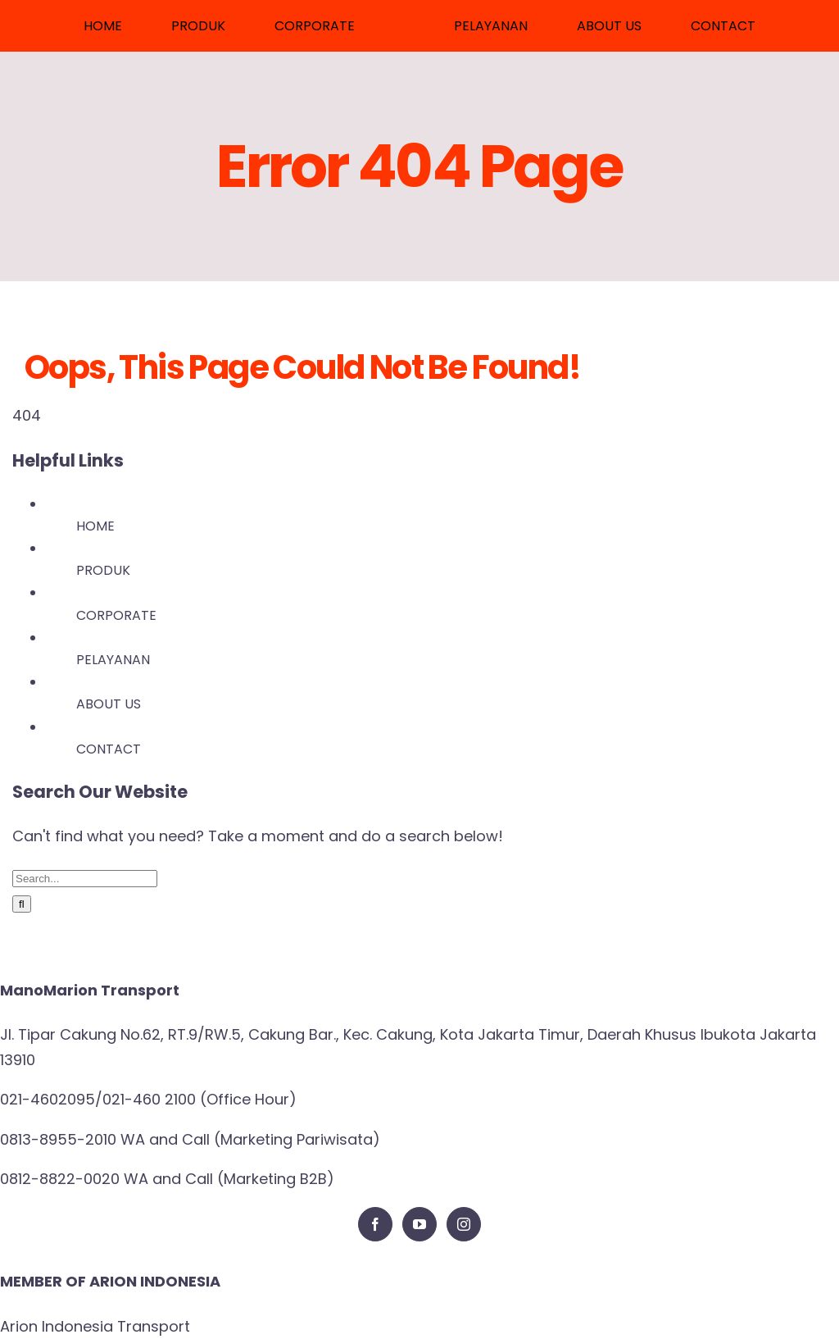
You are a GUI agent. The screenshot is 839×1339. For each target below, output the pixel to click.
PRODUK (103, 570)
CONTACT (108, 749)
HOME (95, 526)
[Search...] (84, 878)
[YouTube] (419, 1224)
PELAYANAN (113, 659)
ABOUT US (108, 704)
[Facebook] (375, 1224)
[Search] (21, 904)
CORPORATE (116, 615)
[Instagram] (464, 1224)
